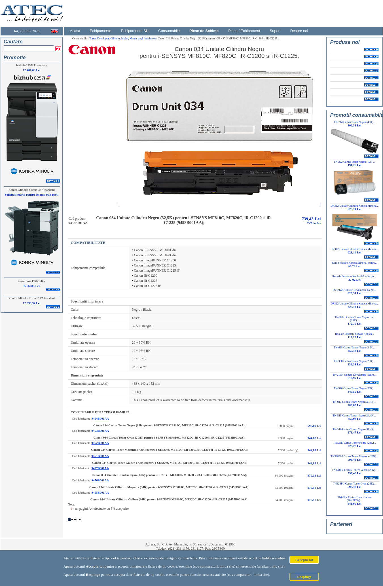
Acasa (75, 31)
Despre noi (299, 31)
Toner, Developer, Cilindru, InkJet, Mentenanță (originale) (122, 38)
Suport (275, 31)
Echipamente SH (135, 31)
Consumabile (169, 31)
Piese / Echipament (244, 31)
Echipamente (100, 31)
